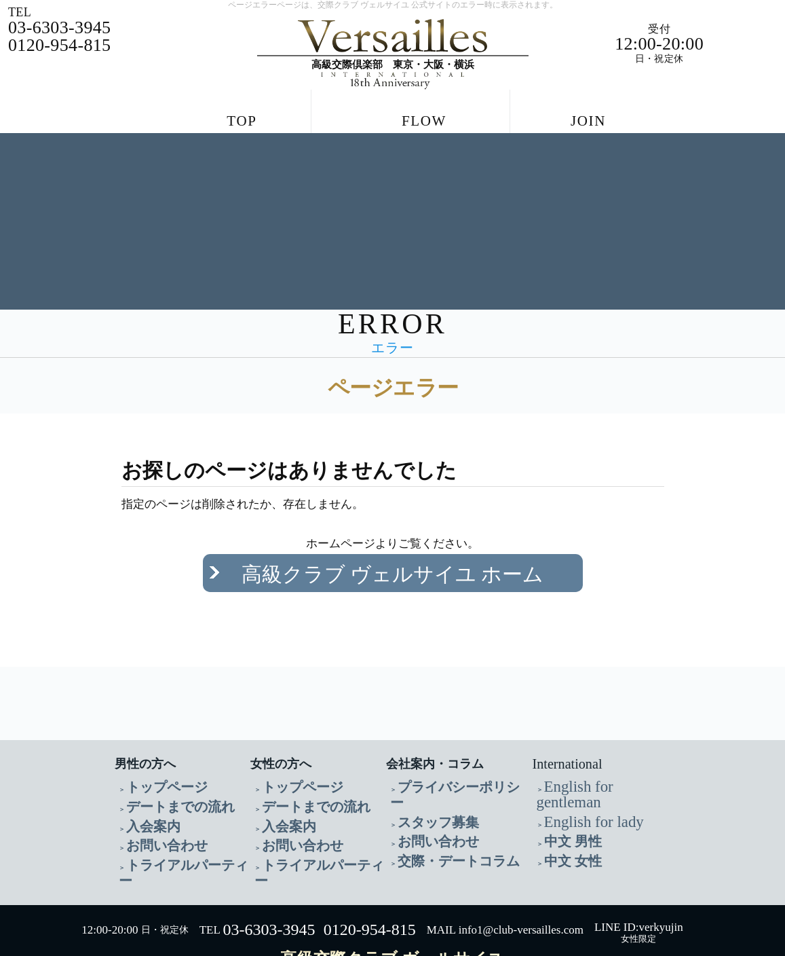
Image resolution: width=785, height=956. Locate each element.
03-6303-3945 (269, 870)
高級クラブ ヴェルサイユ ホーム (392, 560)
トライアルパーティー (173, 822)
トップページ (154, 757)
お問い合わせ (154, 806)
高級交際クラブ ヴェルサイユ (392, 899)
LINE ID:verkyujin (638, 867)
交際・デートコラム (440, 806)
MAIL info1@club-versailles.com (505, 870)
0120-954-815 (370, 870)
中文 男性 (564, 790)
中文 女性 (564, 806)
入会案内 (145, 790)
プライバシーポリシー (445, 757)
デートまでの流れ (164, 774)
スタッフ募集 (426, 774)
